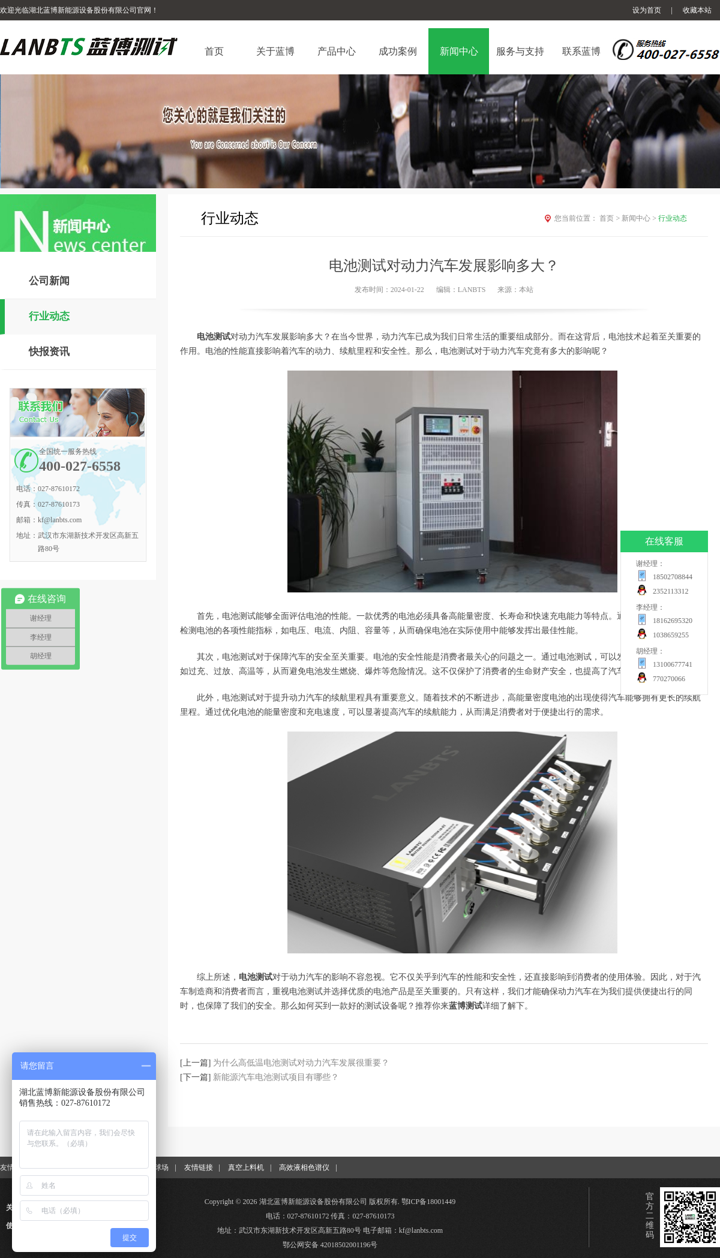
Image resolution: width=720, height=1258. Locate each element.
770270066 (669, 679)
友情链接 (198, 1167)
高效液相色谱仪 (304, 1167)
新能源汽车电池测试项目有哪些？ (276, 1077)
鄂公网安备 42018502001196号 (330, 1245)
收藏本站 (697, 10)
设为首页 (646, 10)
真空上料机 (246, 1167)
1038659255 (671, 635)
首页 (610, 218)
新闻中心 (640, 218)
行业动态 (49, 316)
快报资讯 (49, 351)
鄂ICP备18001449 (428, 1201)
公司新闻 (49, 281)
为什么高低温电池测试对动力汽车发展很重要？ (301, 1062)
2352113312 (671, 591)
